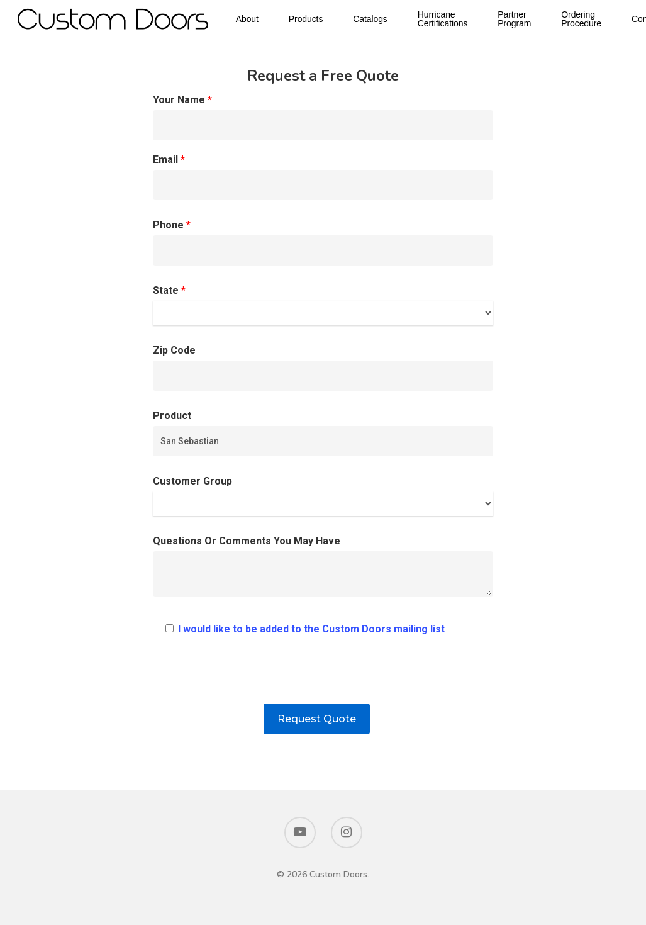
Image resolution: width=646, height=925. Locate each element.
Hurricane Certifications (455, 20)
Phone (323, 242)
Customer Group (323, 495)
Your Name (323, 117)
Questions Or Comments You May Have (323, 569)
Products (318, 20)
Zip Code (323, 367)
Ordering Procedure (594, 20)
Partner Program (526, 20)
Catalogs (382, 20)
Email (323, 177)
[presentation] (323, 679)
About (259, 20)
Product (323, 433)
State (323, 304)
